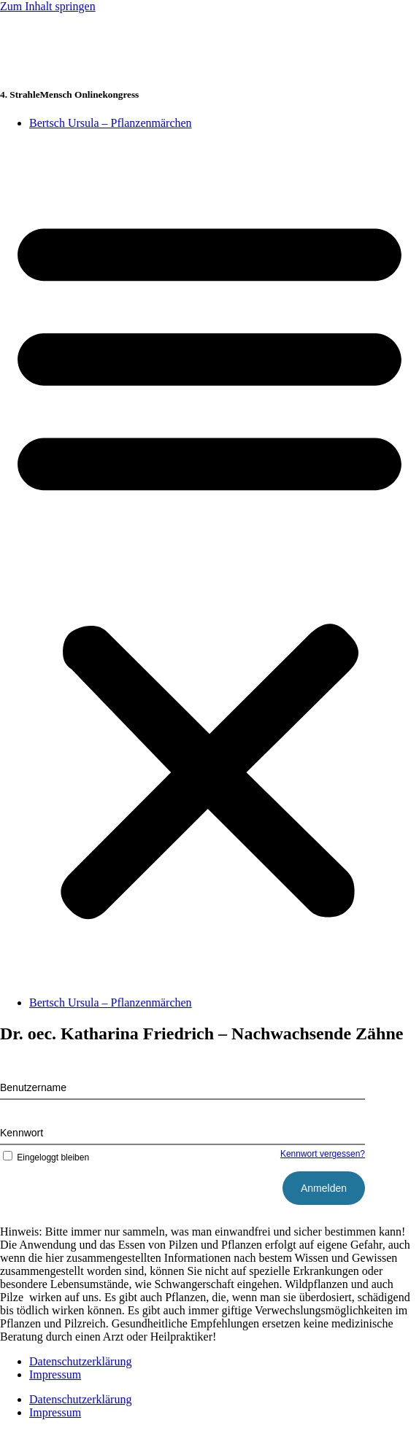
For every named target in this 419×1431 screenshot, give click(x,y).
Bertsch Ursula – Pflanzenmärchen (110, 123)
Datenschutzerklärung (80, 1361)
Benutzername (33, 1087)
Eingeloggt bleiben (44, 1157)
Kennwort (21, 1133)
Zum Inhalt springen (48, 6)
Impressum (55, 1374)
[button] (209, 563)
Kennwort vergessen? (322, 1154)
